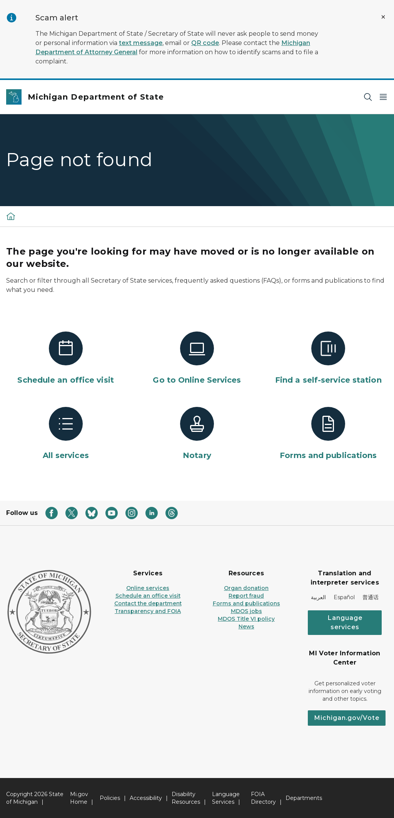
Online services (147, 588)
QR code (205, 43)
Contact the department (148, 603)
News (246, 626)
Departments (303, 798)
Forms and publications (246, 603)
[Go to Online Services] (196, 358)
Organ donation (246, 588)
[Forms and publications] (328, 434)
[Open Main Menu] (383, 97)
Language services (344, 622)
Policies (110, 798)
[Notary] (196, 434)
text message (140, 43)
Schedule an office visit (147, 595)
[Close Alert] (383, 17)
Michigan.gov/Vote (346, 717)
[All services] (65, 434)
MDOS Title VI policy (246, 618)
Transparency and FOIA (148, 611)
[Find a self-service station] (328, 358)
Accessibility (146, 798)
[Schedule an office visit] (65, 358)
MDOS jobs (246, 611)
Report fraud (246, 595)
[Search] (367, 97)
